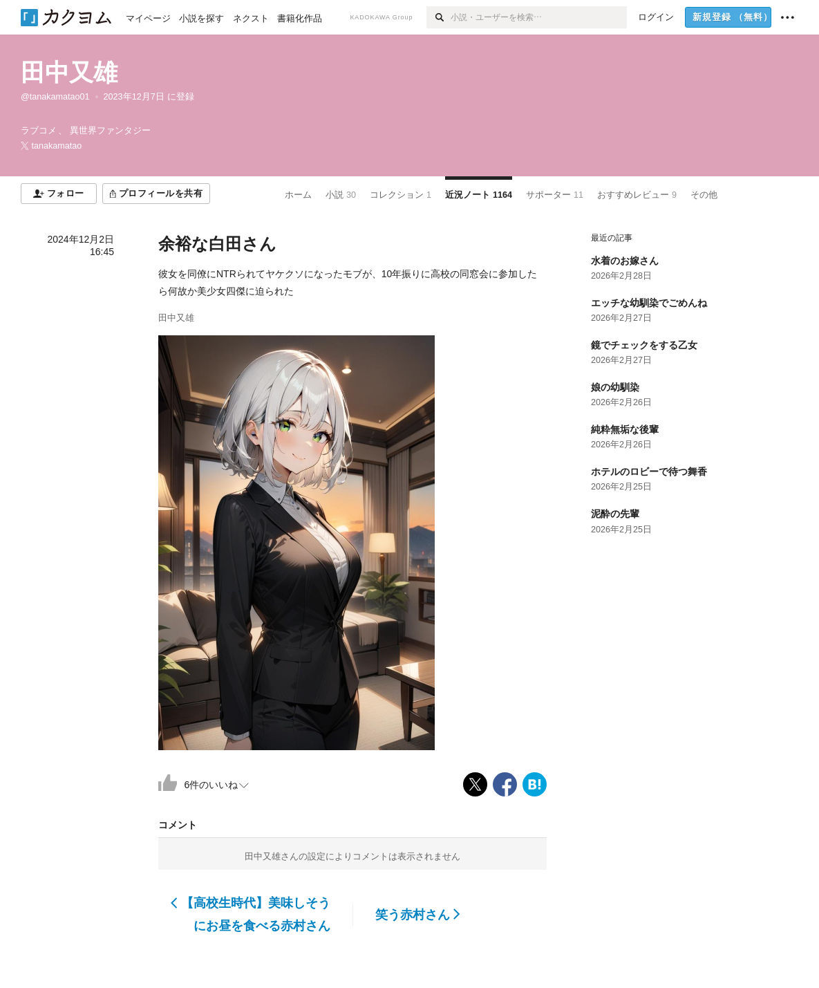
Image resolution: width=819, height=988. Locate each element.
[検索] (438, 17)
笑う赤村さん (417, 915)
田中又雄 (69, 72)
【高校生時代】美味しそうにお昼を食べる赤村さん (250, 914)
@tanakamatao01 (55, 97)
